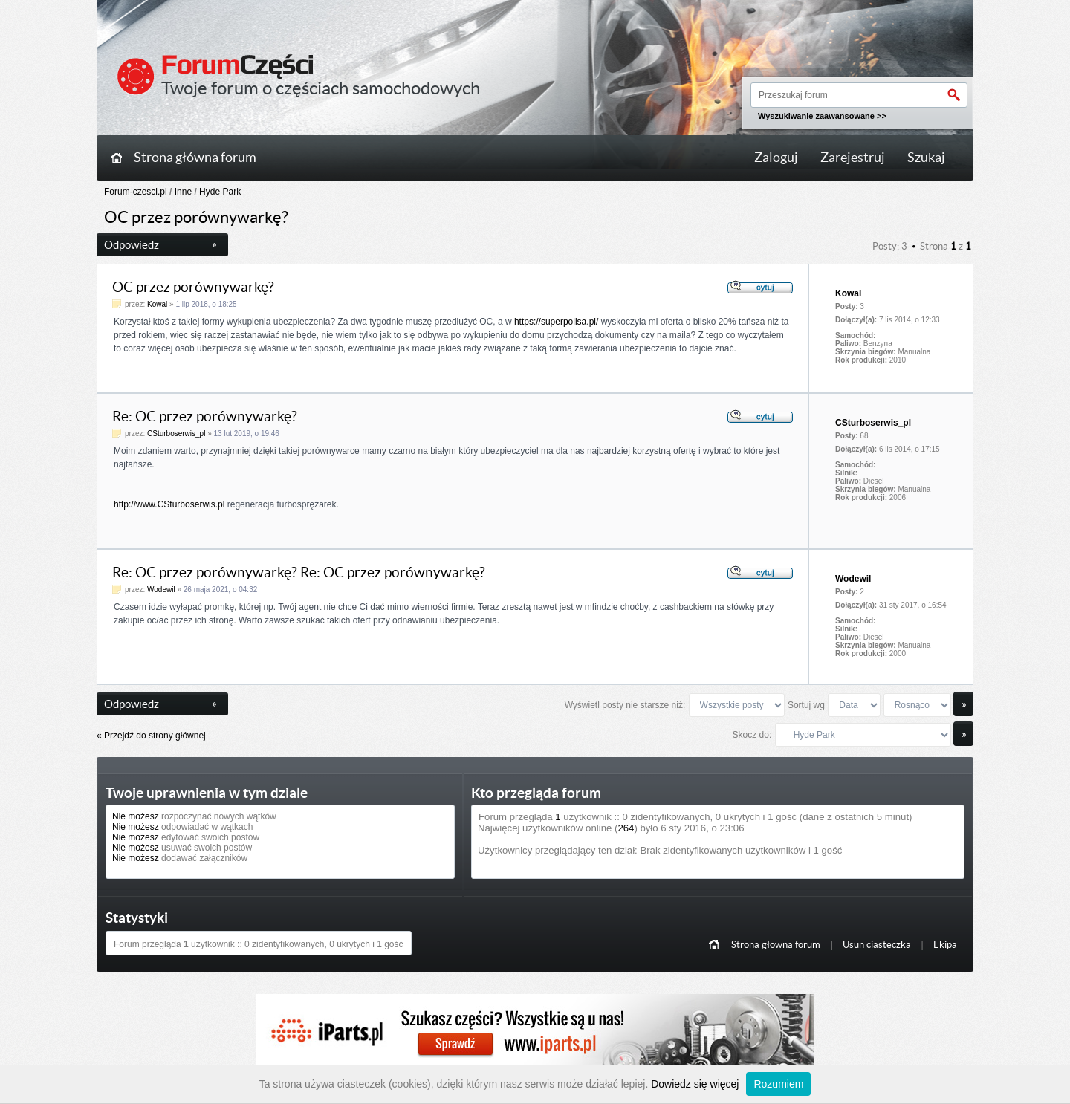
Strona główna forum (195, 157)
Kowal (157, 304)
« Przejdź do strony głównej (151, 735)
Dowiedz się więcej (695, 1084)
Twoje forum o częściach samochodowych (320, 88)
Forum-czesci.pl (135, 191)
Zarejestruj (852, 157)
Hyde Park (220, 191)
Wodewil (161, 589)
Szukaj (926, 157)
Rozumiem (778, 1084)
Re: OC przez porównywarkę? (204, 416)
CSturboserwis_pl (176, 433)
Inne (183, 191)
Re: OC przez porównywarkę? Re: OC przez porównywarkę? (298, 572)
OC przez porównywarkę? (193, 287)
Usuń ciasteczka (877, 944)
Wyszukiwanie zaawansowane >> (822, 115)
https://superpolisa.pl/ (556, 321)
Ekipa (945, 944)
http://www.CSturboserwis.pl (169, 504)
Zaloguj (776, 157)
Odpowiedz (160, 244)
